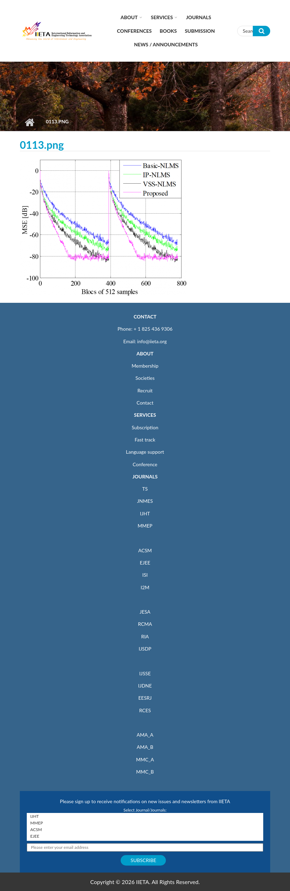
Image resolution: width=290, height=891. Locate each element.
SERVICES (145, 415)
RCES (145, 710)
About (129, 17)
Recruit (145, 390)
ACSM (145, 550)
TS (145, 489)
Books (168, 31)
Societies (145, 378)
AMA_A (145, 735)
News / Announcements (166, 44)
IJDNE (145, 686)
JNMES (145, 501)
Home (29, 122)
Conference (145, 464)
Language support (145, 452)
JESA (145, 612)
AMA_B (145, 747)
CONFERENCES (134, 31)
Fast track (145, 440)
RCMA (145, 624)
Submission (200, 31)
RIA (145, 636)
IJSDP (145, 649)
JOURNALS (145, 476)
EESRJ (145, 698)
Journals (198, 17)
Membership (144, 366)
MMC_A (145, 759)
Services (162, 17)
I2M (144, 587)
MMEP (145, 526)
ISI (144, 575)
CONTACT (145, 317)
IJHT (145, 513)
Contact (145, 403)
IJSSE (145, 673)
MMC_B (145, 772)
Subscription (145, 427)
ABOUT (144, 353)
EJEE (145, 563)
